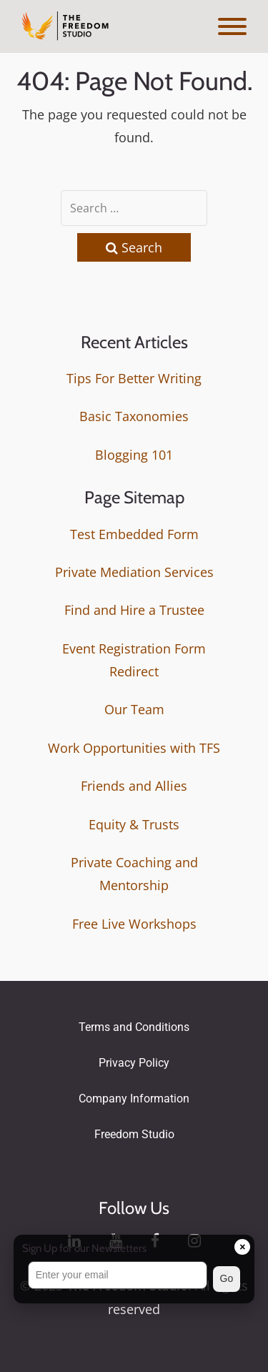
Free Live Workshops (134, 923)
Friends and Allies (134, 785)
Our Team (134, 709)
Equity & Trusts (134, 824)
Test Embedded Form (134, 534)
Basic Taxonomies (134, 416)
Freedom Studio (134, 1134)
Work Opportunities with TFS (134, 747)
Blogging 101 (134, 454)
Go (227, 1278)
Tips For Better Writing (134, 378)
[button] (134, 1278)
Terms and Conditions (134, 1027)
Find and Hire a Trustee (134, 609)
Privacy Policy (134, 1063)
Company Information (134, 1098)
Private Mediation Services (134, 572)
